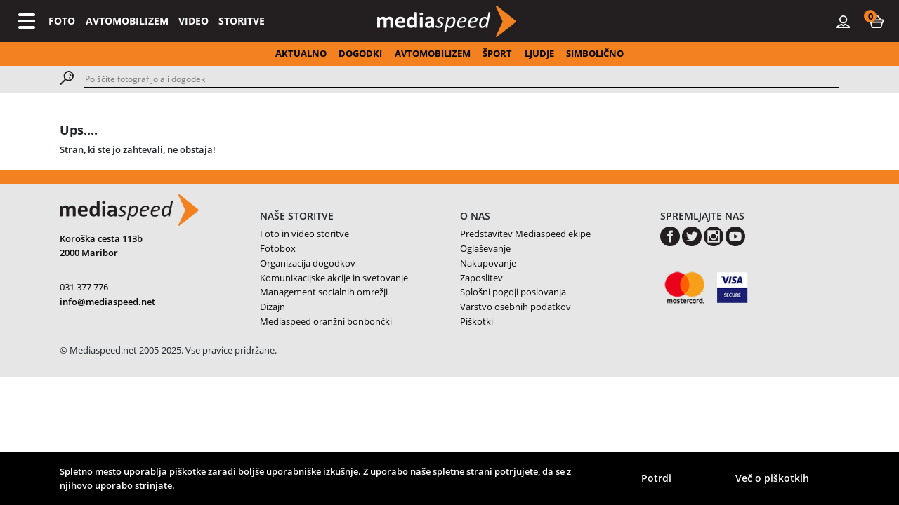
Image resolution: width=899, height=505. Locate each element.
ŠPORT (497, 53)
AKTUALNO (301, 53)
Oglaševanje (485, 248)
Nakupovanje (488, 263)
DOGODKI (360, 53)
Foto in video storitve (304, 233)
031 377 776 (84, 287)
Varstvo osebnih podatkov (515, 306)
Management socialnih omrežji (324, 291)
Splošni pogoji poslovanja (513, 291)
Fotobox (278, 248)
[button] (876, 21)
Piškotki (476, 321)
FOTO (61, 20)
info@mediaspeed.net (107, 301)
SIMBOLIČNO (595, 53)
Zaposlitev (481, 277)
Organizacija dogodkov (307, 263)
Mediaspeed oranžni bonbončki (326, 321)
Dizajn (272, 306)
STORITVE (241, 20)
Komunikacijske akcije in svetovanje (334, 277)
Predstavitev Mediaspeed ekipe (525, 233)
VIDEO (193, 20)
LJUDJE (539, 53)
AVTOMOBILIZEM (127, 20)
